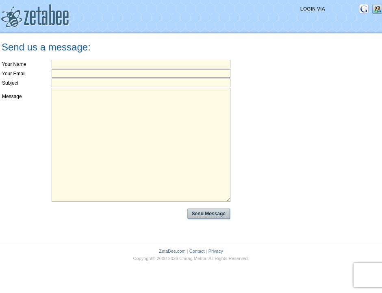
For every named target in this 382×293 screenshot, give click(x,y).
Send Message (209, 213)
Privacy (215, 251)
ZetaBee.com (172, 251)
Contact (197, 251)
